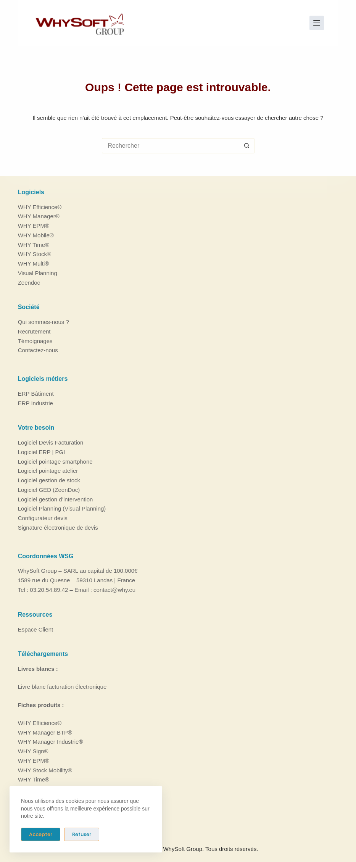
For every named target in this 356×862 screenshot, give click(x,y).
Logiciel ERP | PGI (41, 452)
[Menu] (316, 23)
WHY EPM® (33, 225)
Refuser (81, 834)
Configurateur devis (43, 518)
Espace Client (35, 629)
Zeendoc (29, 282)
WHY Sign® (33, 751)
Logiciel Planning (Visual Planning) (62, 508)
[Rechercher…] (170, 145)
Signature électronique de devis (58, 527)
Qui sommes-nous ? (43, 322)
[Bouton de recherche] (247, 145)
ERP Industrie (35, 403)
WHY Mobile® (36, 235)
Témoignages (35, 340)
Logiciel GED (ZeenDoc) (49, 490)
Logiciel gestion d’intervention (55, 499)
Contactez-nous (38, 350)
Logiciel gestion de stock (49, 480)
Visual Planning (37, 273)
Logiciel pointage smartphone (55, 461)
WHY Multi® (33, 263)
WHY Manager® (39, 216)
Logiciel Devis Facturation (51, 442)
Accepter (40, 834)
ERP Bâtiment (36, 393)
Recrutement (34, 331)
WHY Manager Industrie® (50, 741)
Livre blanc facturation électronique (62, 686)
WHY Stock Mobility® (45, 770)
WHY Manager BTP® (45, 732)
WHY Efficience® (40, 206)
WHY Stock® (34, 254)
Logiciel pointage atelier (48, 470)
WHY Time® (33, 244)
